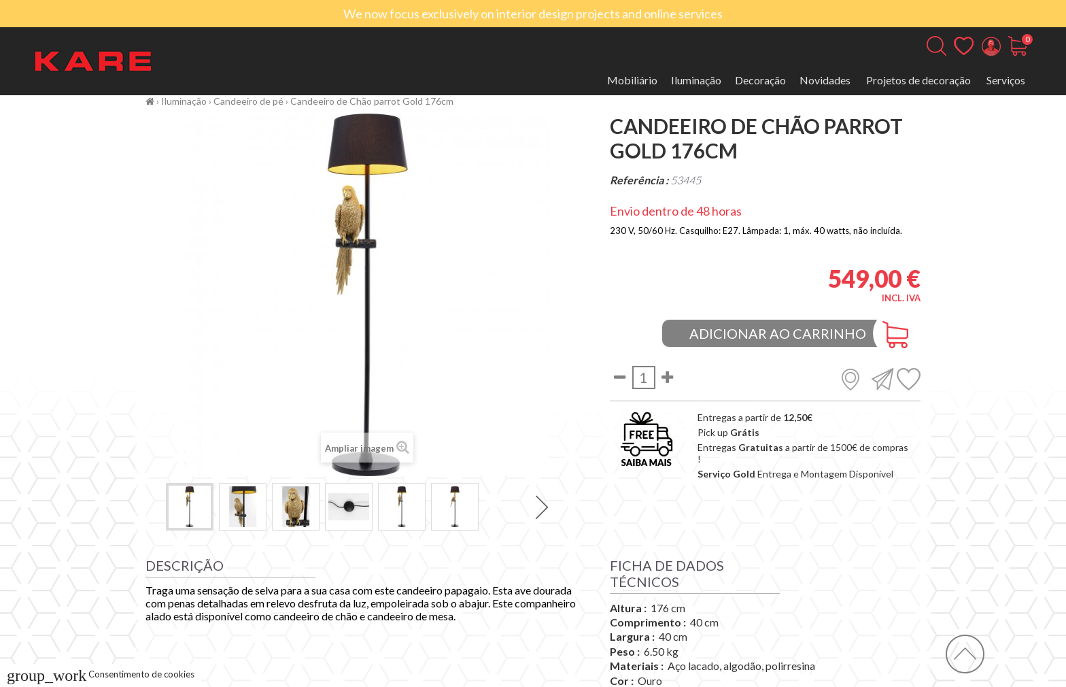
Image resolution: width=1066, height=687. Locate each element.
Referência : (639, 179)
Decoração (760, 79)
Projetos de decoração (918, 79)
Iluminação (696, 79)
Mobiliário (632, 79)
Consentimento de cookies (100, 674)
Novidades (825, 79)
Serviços (1005, 79)
